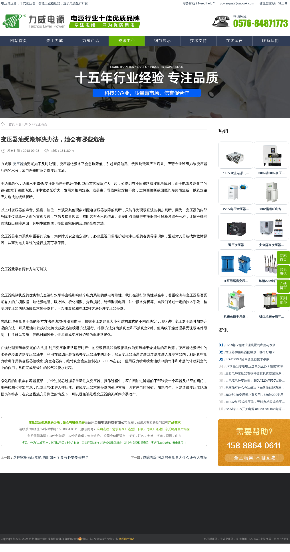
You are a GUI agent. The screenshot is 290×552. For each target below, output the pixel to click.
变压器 (17, 164)
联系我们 (270, 40)
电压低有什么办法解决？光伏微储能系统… (254, 387)
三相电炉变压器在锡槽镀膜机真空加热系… (254, 373)
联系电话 (283, 272)
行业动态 (40, 124)
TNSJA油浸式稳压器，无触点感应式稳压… (255, 402)
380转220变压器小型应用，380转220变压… (255, 394)
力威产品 (90, 40)
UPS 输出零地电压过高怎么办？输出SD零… (256, 366)
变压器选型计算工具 (274, 3)
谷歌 (284, 538)
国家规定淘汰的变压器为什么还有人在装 (175, 457)
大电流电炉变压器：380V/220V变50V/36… (255, 380)
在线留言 (234, 40)
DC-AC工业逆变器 (260, 538)
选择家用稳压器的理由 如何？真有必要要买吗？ (51, 457)
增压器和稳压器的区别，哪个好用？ (250, 352)
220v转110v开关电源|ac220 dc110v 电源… (255, 409)
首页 (12, 124)
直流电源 (241, 538)
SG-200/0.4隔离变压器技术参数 (247, 359)
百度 (276, 538)
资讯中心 (126, 40)
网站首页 (18, 40)
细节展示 (162, 40)
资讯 (223, 330)
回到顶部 (283, 300)
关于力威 (54, 40)
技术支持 (198, 40)
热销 (223, 131)
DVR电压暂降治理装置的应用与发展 (250, 345)
